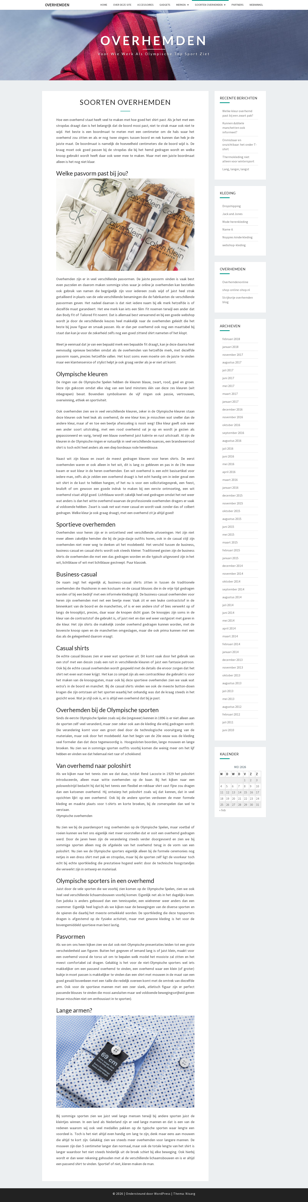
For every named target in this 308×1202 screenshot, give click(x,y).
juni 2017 (228, 378)
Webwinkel (256, 4)
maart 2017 (230, 394)
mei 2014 (228, 620)
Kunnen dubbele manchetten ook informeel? (233, 127)
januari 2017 (230, 401)
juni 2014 (228, 613)
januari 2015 (230, 558)
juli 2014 (227, 605)
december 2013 (232, 660)
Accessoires (145, 4)
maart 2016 (230, 480)
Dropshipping (231, 206)
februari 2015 (231, 550)
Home (103, 4)
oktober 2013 (231, 675)
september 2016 (233, 433)
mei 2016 (228, 464)
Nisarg (190, 1194)
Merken (181, 4)
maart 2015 (230, 542)
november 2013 (232, 667)
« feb (222, 810)
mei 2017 (228, 386)
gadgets (165, 4)
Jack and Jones (232, 214)
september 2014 (233, 589)
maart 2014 (230, 636)
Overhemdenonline (235, 282)
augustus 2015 (231, 519)
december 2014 (232, 566)
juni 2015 (228, 527)
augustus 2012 (231, 707)
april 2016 (229, 472)
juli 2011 (227, 722)
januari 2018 (230, 347)
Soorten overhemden (209, 4)
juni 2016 (228, 456)
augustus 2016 (231, 441)
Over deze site (122, 4)
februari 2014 (231, 644)
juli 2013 (227, 691)
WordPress (162, 1194)
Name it (227, 229)
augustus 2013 (231, 683)
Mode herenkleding (235, 222)
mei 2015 (228, 534)
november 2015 (232, 503)
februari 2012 (231, 714)
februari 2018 (231, 339)
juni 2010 (228, 730)
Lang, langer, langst (235, 169)
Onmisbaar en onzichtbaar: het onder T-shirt (239, 144)
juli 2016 (227, 448)
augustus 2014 (231, 597)
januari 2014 (230, 652)
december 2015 (232, 495)
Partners (238, 4)
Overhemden (57, 4)
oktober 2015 (231, 511)
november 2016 (232, 417)
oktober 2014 (231, 581)
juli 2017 (227, 370)
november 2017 (232, 355)
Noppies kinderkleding (237, 237)
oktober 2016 (231, 425)
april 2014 (229, 628)
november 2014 (232, 573)
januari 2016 (230, 487)
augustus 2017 (231, 362)
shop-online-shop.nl (236, 290)
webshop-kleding (234, 245)
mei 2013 (228, 699)
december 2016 (232, 409)
